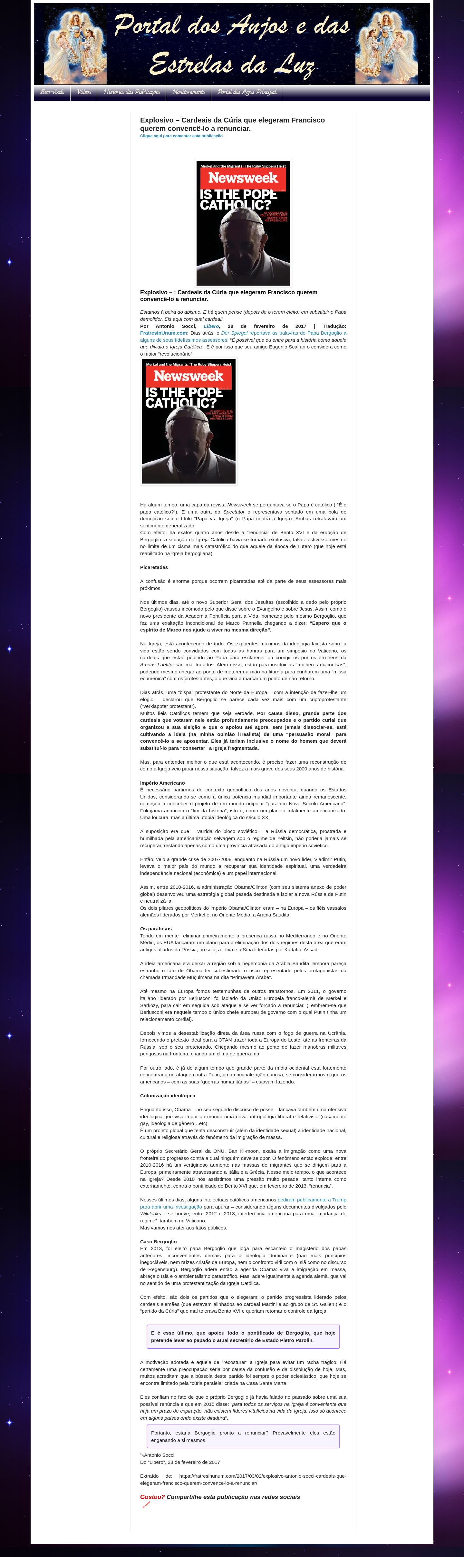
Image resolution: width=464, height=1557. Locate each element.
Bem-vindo (52, 92)
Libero (211, 326)
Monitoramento (188, 92)
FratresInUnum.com (163, 333)
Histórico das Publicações (131, 92)
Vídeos (83, 92)
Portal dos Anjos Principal (246, 92)
